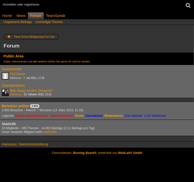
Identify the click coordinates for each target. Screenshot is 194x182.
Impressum (9, 144)
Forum (35, 16)
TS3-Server (17, 74)
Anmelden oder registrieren (21, 4)
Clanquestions (13, 85)
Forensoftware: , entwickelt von (97, 153)
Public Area (13, 56)
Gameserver (12, 69)
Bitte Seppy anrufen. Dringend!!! (31, 91)
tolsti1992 (49, 132)
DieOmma (15, 94)
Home (7, 16)
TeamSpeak (55, 16)
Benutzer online (15, 106)
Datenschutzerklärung (33, 144)
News (21, 16)
